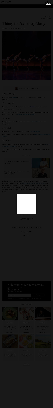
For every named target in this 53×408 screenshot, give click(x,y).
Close (48, 3)
